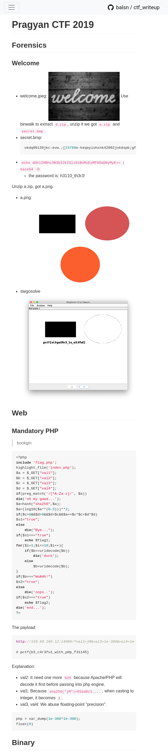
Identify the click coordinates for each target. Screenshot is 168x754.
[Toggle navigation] (11, 7)
